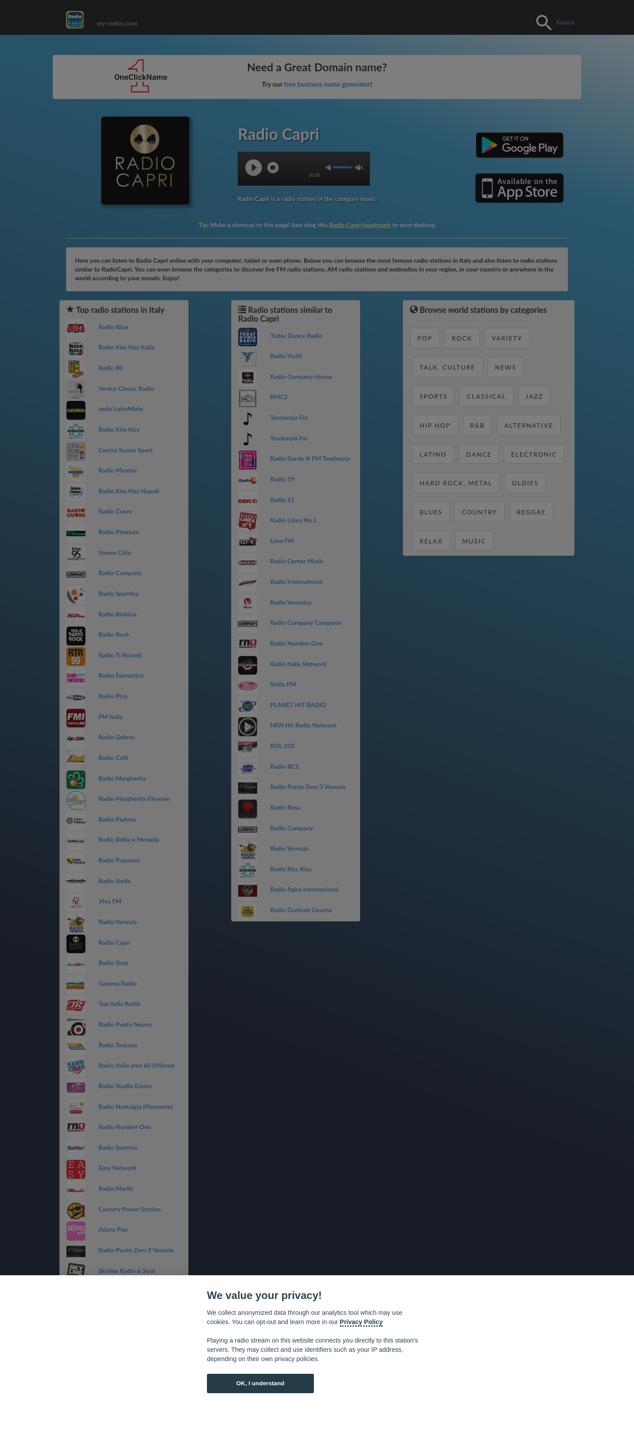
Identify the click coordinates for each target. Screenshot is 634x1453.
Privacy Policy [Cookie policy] (361, 1321)
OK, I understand (260, 1383)
